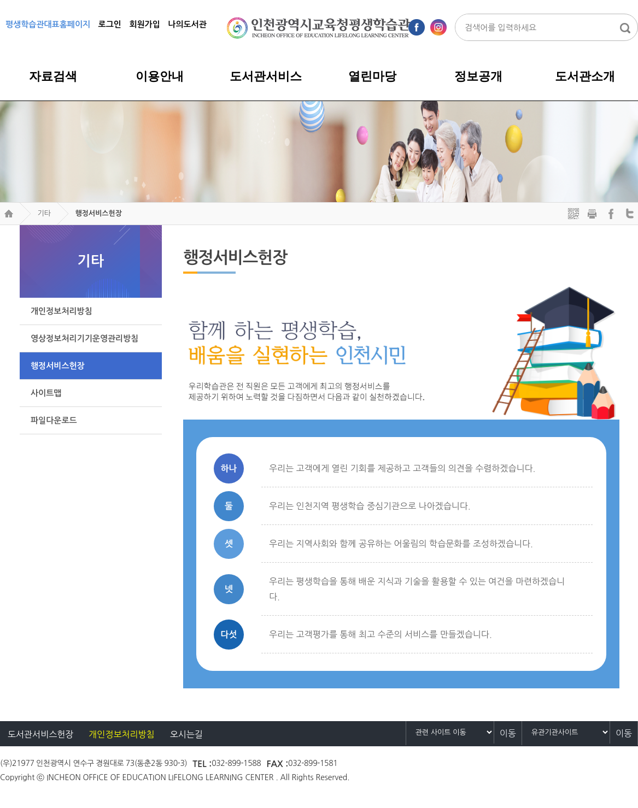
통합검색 (624, 27)
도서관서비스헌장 (40, 734)
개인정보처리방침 (121, 734)
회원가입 (144, 24)
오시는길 (186, 734)
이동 (508, 733)
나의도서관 (187, 24)
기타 (43, 213)
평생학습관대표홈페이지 (47, 24)
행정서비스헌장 (98, 213)
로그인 (109, 24)
